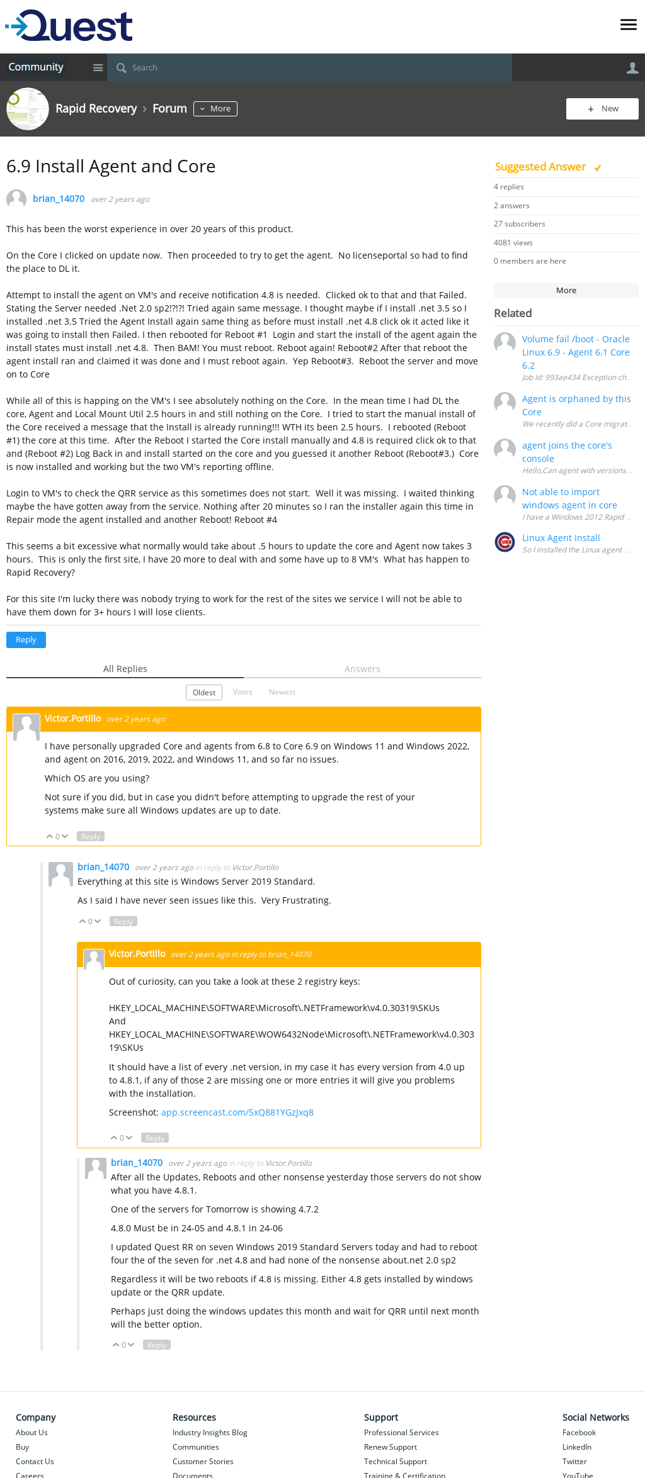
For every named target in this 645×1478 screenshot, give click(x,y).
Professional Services (401, 1432)
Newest (282, 691)
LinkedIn (576, 1447)
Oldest (204, 692)
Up (50, 837)
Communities (196, 1447)
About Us (32, 1432)
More (220, 108)
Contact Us (35, 1461)
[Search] (309, 67)
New (610, 108)
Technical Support (395, 1461)
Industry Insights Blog (210, 1432)
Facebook (579, 1432)
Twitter (574, 1461)
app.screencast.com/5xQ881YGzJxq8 (237, 1112)
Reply (26, 639)
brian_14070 (58, 199)
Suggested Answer (541, 166)
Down (65, 837)
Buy (22, 1447)
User (632, 68)
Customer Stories (203, 1461)
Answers (362, 669)
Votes (243, 691)
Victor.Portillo (74, 718)
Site (97, 67)
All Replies (125, 669)
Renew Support (390, 1447)
